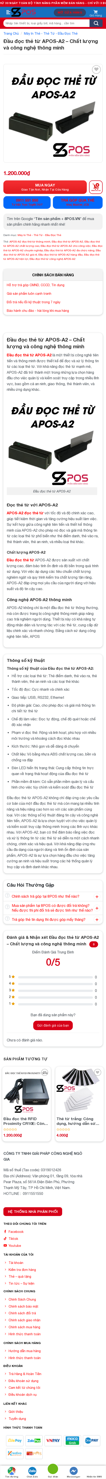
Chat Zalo (32, 1472)
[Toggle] (7, 895)
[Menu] (8, 12)
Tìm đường (11, 1472)
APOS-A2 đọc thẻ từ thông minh (29, 241)
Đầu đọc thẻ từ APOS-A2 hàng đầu (60, 254)
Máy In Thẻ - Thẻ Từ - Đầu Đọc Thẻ (51, 33)
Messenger (73, 1472)
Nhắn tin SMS (94, 1472)
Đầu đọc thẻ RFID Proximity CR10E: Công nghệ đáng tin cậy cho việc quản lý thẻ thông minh (25, 1121)
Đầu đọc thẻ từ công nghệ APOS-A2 (52, 259)
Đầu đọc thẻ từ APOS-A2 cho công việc (66, 245)
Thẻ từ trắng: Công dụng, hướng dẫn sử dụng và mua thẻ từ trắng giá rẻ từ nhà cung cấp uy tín (76, 1121)
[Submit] (96, 23)
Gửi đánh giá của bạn (53, 1025)
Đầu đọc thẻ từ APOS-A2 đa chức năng (69, 250)
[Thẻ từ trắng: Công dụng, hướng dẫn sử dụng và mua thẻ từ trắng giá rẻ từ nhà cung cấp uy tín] (80, 1091)
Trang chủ (11, 33)
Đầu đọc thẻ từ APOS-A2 (67, 241)
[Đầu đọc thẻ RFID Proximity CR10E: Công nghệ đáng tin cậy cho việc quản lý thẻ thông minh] (26, 1091)
